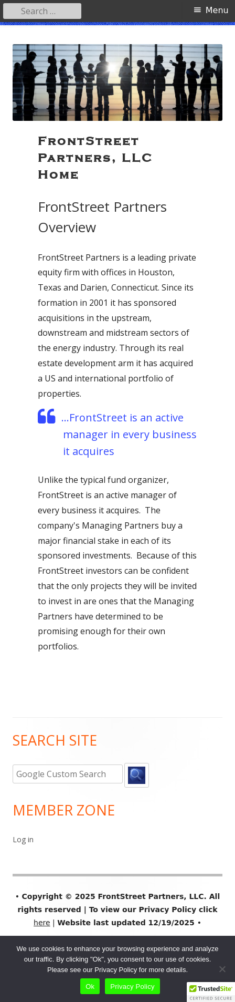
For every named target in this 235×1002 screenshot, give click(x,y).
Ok (90, 986)
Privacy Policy (132, 986)
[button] (211, 992)
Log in (23, 839)
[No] (222, 969)
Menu (217, 10)
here (42, 922)
